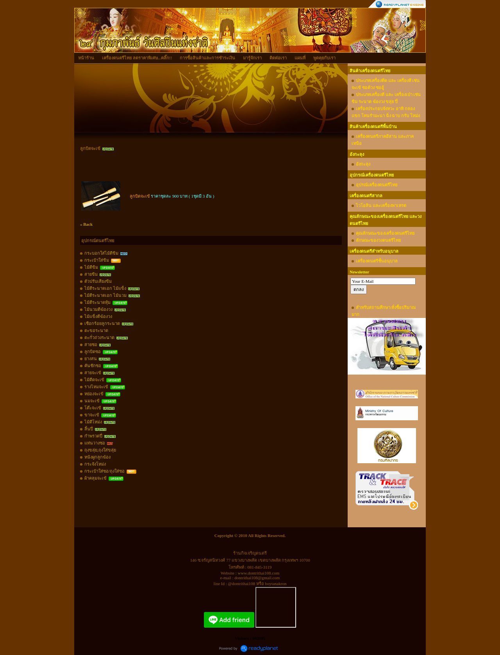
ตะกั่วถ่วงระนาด (99, 337)
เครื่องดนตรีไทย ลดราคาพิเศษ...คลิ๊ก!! (137, 57)
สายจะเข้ (92, 372)
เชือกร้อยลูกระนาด (102, 323)
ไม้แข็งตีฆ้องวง (98, 316)
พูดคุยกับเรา (324, 57)
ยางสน (90, 358)
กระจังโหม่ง (95, 464)
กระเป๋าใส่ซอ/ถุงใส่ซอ (104, 471)
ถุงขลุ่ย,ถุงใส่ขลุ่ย (100, 450)
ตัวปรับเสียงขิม (98, 281)
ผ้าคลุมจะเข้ (95, 478)
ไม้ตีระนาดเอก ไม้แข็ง (105, 288)
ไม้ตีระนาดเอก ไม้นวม (105, 295)
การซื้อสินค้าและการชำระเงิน (207, 57)
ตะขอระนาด (96, 330)
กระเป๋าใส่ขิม (96, 260)
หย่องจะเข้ (94, 393)
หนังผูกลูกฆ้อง (97, 457)
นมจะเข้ (92, 400)
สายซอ (90, 344)
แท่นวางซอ (94, 443)
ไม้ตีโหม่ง (93, 421)
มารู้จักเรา (252, 57)
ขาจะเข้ (91, 414)
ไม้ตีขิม (91, 267)
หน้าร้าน (86, 57)
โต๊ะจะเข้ (92, 407)
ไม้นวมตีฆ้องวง (98, 309)
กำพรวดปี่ (93, 436)
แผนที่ (300, 57)
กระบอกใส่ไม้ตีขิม (101, 253)
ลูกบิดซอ (92, 351)
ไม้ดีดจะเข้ (94, 379)
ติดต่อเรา (278, 57)
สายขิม (91, 274)
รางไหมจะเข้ (96, 386)
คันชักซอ (92, 365)
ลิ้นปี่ (88, 429)
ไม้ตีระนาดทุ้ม (97, 302)
